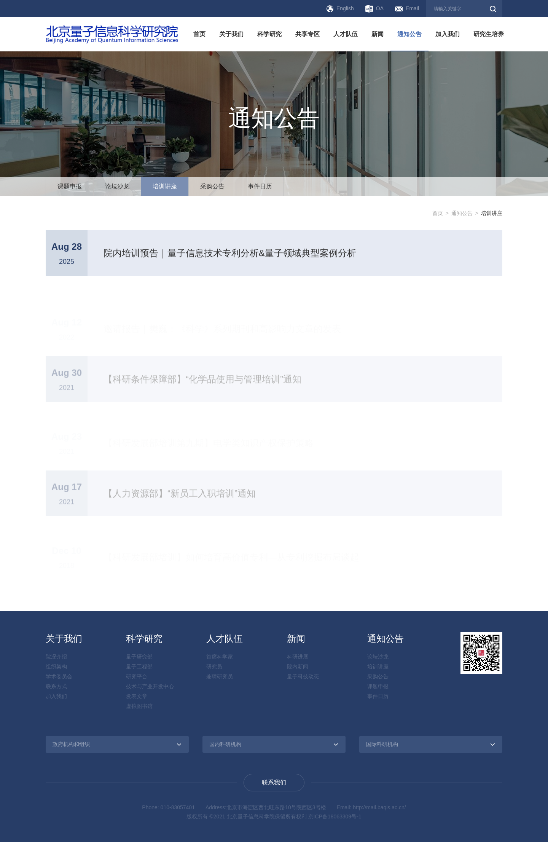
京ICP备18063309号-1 (335, 816)
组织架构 (56, 666)
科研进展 (297, 657)
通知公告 (409, 34)
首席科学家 (219, 657)
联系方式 (56, 686)
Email (407, 8)
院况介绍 (56, 657)
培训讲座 (165, 186)
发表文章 (136, 696)
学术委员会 (59, 676)
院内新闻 (297, 666)
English (340, 8)
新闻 (377, 34)
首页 (199, 34)
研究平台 (136, 676)
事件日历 (260, 186)
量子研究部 (139, 657)
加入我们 (447, 34)
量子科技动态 (303, 676)
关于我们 (231, 34)
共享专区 (307, 34)
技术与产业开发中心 (150, 686)
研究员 (214, 666)
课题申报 (69, 186)
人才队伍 (345, 34)
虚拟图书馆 (139, 706)
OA (374, 9)
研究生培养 (488, 34)
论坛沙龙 (117, 186)
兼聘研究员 (219, 676)
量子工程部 (139, 666)
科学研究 (269, 34)
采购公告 (212, 186)
